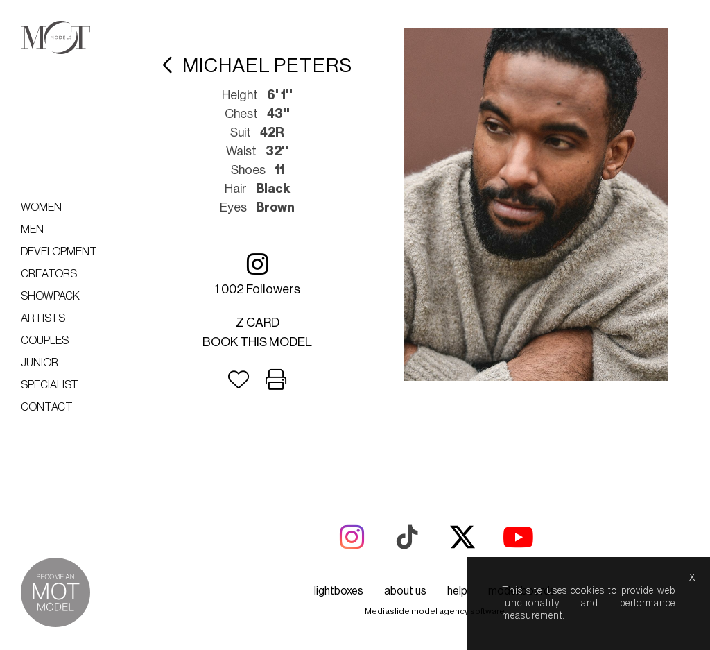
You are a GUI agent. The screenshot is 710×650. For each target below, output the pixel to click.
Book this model (257, 342)
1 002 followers (257, 274)
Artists (43, 318)
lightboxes (338, 591)
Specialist (49, 385)
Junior (39, 362)
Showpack (50, 296)
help (457, 591)
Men (32, 229)
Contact (47, 407)
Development (59, 251)
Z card (257, 322)
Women (41, 207)
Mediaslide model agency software (435, 611)
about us (405, 591)
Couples (45, 340)
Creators (49, 274)
